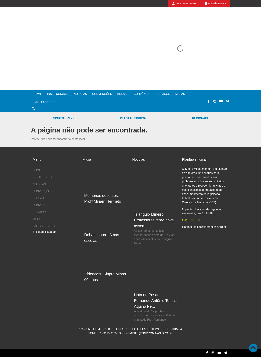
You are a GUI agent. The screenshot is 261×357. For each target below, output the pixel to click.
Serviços (163, 93)
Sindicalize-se (64, 118)
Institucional (57, 93)
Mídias (180, 93)
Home (38, 93)
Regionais (200, 118)
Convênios (142, 93)
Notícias (80, 93)
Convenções (102, 93)
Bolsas (122, 93)
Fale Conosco (45, 101)
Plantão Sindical (133, 118)
